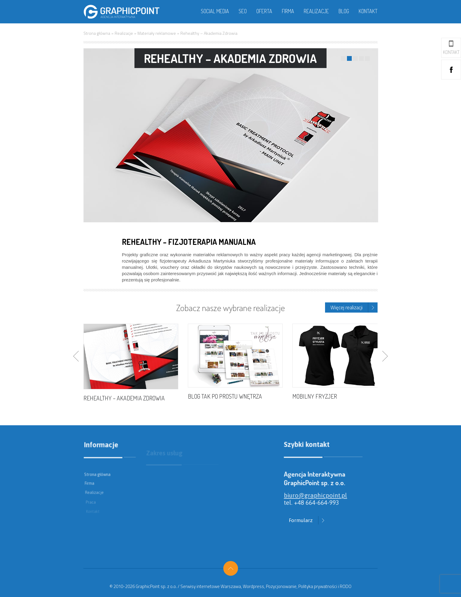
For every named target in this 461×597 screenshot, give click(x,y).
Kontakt (368, 11)
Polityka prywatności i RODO (324, 586)
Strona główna (96, 33)
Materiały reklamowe (156, 33)
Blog (344, 11)
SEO (243, 11)
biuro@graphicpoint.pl (317, 500)
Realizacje (316, 11)
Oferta (264, 11)
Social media (215, 11)
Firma (288, 11)
